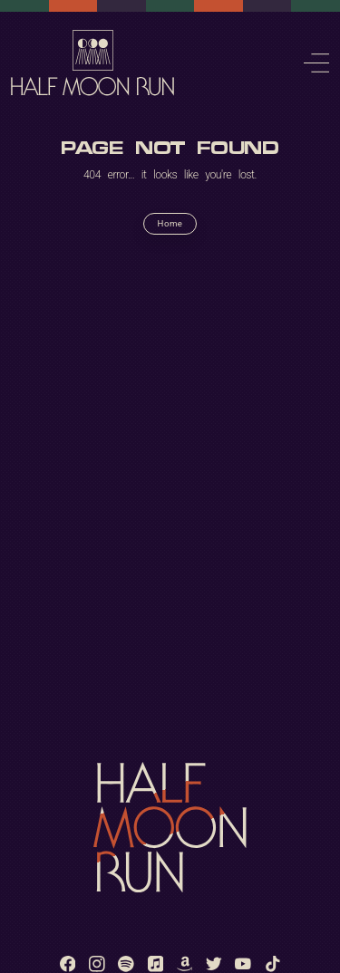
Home (170, 223)
